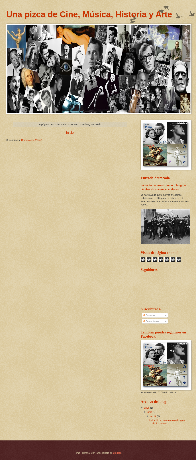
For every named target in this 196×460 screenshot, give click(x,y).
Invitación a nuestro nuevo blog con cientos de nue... (167, 421)
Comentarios (151, 321)
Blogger (117, 452)
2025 (147, 407)
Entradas (149, 315)
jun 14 (153, 416)
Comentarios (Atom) (31, 140)
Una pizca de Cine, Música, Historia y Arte (89, 14)
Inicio (70, 133)
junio (150, 412)
